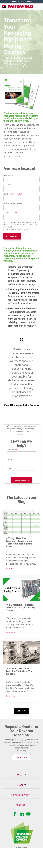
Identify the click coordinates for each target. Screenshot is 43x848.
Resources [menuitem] (15, 2)
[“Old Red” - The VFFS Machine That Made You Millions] (21, 652)
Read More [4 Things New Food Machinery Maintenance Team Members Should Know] (10, 568)
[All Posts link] (21, 711)
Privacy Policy (15, 194)
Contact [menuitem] (29, 2)
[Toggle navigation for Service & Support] (21, 796)
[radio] (21, 230)
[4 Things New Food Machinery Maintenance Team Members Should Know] (21, 522)
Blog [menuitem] (22, 2)
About (20, 775)
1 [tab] (17, 415)
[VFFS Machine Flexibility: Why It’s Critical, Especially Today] (21, 589)
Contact (20, 805)
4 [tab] (26, 415)
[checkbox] (21, 230)
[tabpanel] (21, 374)
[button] (39, 6)
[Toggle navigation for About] (21, 776)
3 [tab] (23, 415)
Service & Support (20, 795)
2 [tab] (20, 415)
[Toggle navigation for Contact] (21, 806)
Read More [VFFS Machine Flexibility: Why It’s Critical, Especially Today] (10, 632)
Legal (20, 785)
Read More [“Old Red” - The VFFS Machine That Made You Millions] (10, 696)
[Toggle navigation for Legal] (21, 786)
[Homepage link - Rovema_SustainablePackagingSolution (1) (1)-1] (21, 842)
